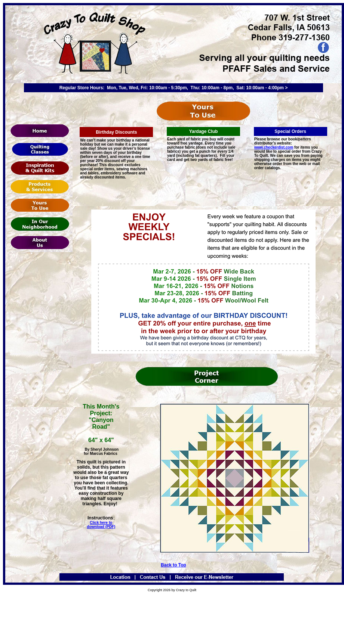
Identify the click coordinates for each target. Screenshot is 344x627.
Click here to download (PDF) (101, 525)
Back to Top (173, 565)
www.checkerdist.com (274, 147)
